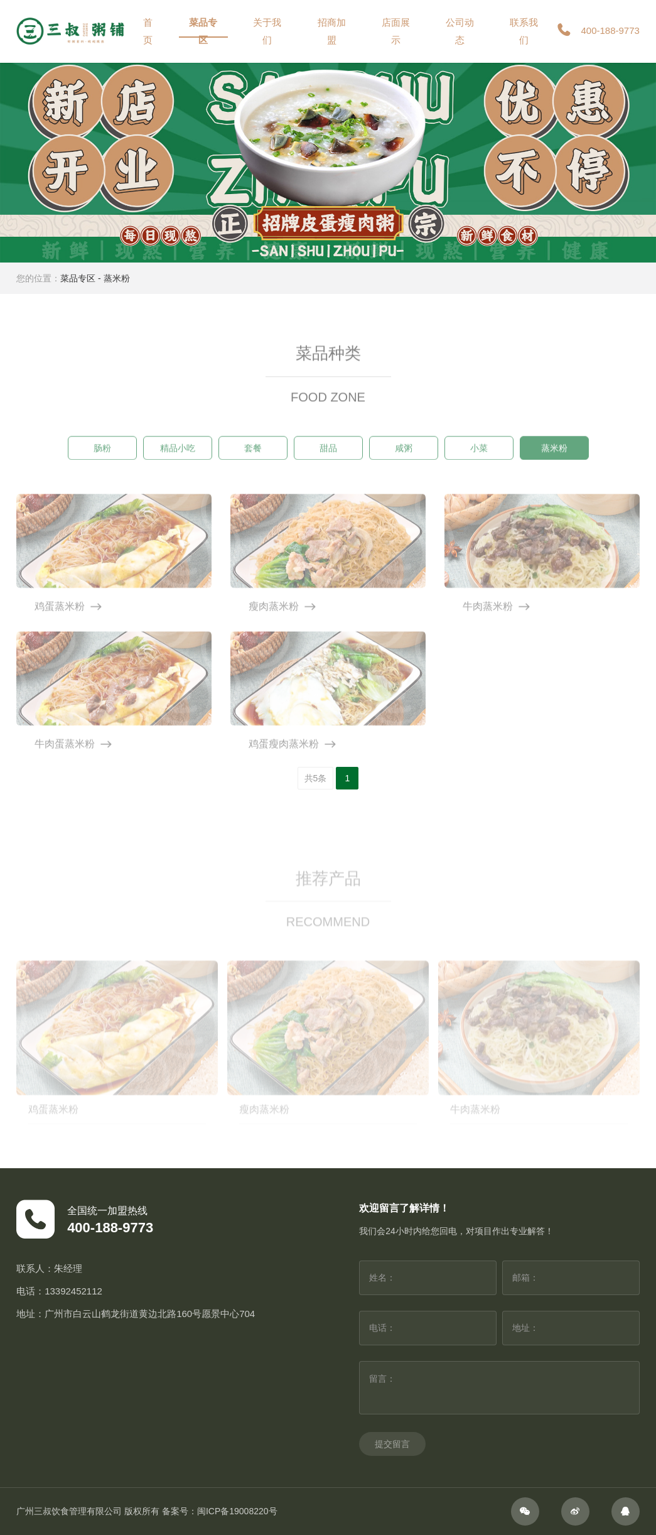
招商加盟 (332, 31)
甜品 (328, 456)
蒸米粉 (117, 278)
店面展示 (396, 31)
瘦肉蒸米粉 (264, 1127)
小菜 (479, 456)
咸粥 (403, 456)
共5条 (315, 778)
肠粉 (102, 456)
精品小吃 (177, 456)
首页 (148, 31)
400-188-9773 (597, 31)
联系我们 (524, 31)
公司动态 (460, 31)
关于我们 (267, 31)
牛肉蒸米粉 (475, 1127)
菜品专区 (203, 31)
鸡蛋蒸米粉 (53, 1127)
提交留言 (392, 1444)
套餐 (253, 456)
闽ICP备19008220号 (237, 1511)
